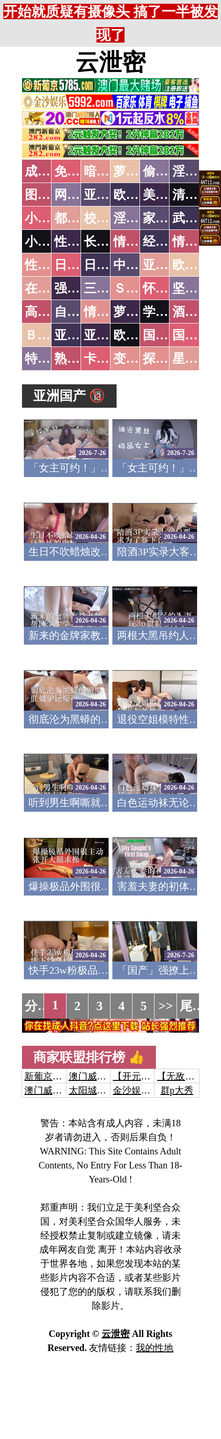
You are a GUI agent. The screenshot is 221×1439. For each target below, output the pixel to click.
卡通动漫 (109, 359)
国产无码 (168, 335)
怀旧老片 (168, 288)
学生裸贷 (168, 312)
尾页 (192, 1006)
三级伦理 (109, 288)
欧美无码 (138, 335)
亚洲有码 (109, 335)
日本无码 (79, 265)
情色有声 (109, 312)
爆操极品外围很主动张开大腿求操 (106, 886)
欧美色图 (138, 195)
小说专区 (50, 242)
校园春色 (109, 218)
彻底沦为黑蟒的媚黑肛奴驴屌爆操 (106, 719)
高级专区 (50, 312)
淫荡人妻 (138, 218)
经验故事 (168, 242)
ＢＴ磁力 (50, 335)
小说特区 (50, 218)
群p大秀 (177, 1090)
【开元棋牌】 (141, 1076)
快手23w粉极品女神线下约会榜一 (104, 970)
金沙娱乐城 (136, 1090)
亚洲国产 (168, 265)
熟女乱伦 (79, 359)
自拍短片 (79, 312)
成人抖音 (50, 171)
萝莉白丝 (138, 312)
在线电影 (50, 288)
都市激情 (79, 218)
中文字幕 (138, 265)
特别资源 (50, 359)
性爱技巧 (79, 242)
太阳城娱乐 (92, 1090)
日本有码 (109, 265)
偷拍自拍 (168, 171)
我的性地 (154, 1348)
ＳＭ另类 (138, 288)
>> (166, 1006)
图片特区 (50, 195)
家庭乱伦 (168, 218)
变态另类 (138, 359)
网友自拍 (79, 195)
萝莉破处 (138, 171)
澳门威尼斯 (92, 1076)
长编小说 (109, 242)
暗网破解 (109, 171)
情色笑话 (138, 242)
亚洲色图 (109, 195)
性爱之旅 (50, 265)
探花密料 (168, 359)
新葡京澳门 (47, 1076)
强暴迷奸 (79, 288)
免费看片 (79, 171)
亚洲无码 (79, 335)
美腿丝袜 (168, 195)
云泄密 (110, 62)
